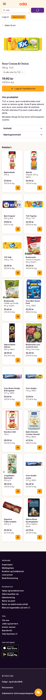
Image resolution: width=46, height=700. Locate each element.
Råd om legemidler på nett (16, 607)
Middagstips (8, 568)
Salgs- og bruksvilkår (12, 681)
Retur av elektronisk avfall (15, 604)
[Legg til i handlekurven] (17, 187)
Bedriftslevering (10, 578)
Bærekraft (7, 630)
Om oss (5, 620)
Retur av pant (8, 601)
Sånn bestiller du (10, 594)
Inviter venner (9, 627)
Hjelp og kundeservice (13, 590)
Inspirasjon (7, 564)
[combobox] (17, 10)
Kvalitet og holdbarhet (13, 571)
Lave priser (7, 575)
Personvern (7, 687)
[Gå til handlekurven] (37, 10)
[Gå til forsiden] (23, 3)
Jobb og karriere (10, 623)
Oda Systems (9, 634)
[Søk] (4, 10)
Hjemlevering (8, 597)
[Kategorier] (4, 3)
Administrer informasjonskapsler (18, 693)
